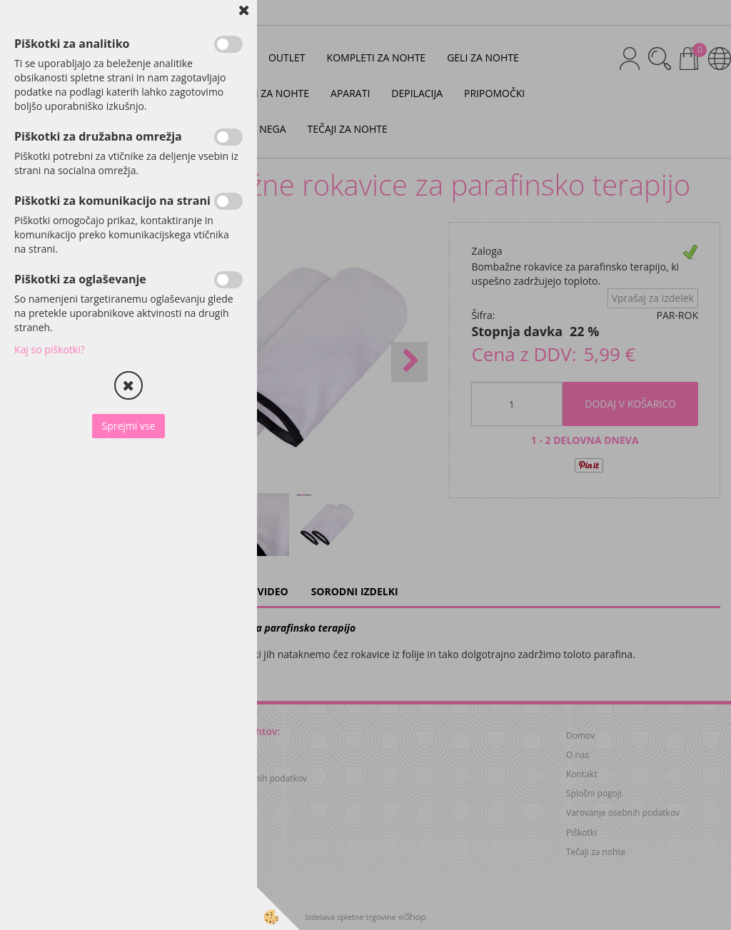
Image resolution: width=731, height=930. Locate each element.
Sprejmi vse (128, 426)
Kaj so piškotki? (49, 349)
